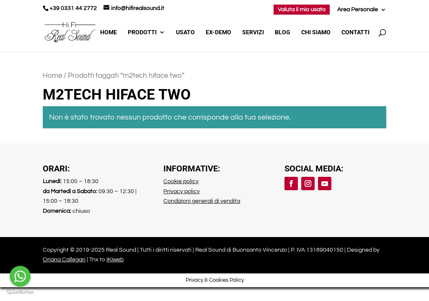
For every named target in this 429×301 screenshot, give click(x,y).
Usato (185, 32)
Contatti (355, 32)
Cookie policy (181, 181)
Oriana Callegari (64, 260)
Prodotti (142, 32)
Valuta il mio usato (302, 10)
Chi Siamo (316, 32)
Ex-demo (218, 32)
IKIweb (115, 260)
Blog (282, 32)
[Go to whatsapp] (20, 276)
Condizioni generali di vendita (201, 201)
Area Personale (357, 10)
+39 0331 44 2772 (73, 8)
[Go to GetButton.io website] (20, 292)
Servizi (253, 32)
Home (108, 32)
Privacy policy (181, 191)
